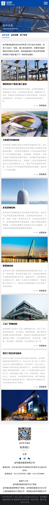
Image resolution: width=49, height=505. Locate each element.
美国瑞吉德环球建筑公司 (36, 491)
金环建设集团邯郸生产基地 (14, 488)
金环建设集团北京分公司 (36, 488)
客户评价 (23, 35)
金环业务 (5, 35)
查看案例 (42, 106)
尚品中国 (34, 500)
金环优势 (14, 35)
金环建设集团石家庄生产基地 (24, 484)
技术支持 (25, 500)
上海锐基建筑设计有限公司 (14, 491)
